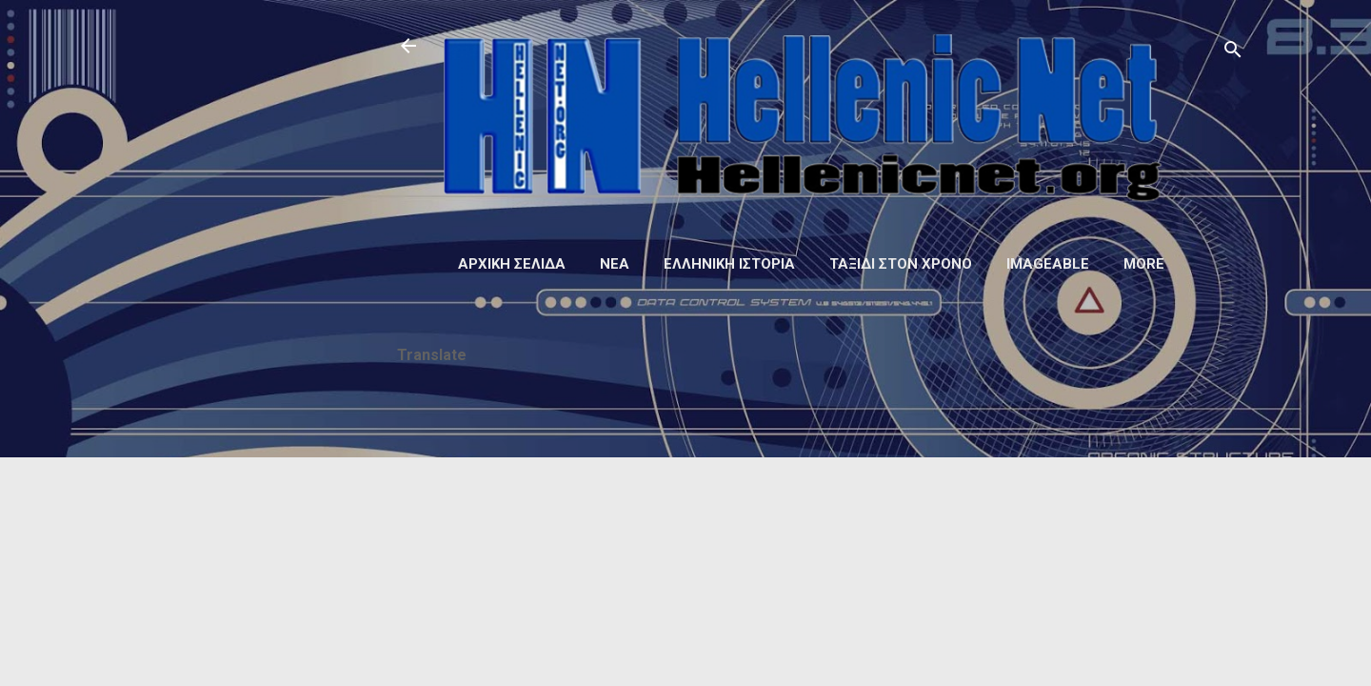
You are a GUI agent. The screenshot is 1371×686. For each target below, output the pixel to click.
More (1143, 263)
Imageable (1047, 263)
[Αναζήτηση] (1233, 52)
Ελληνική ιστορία (729, 263)
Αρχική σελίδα (512, 263)
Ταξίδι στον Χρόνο (900, 263)
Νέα (614, 263)
